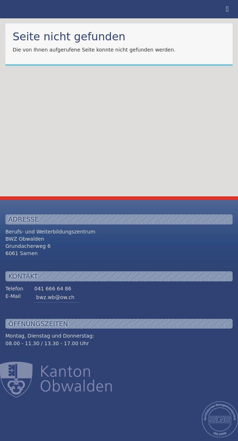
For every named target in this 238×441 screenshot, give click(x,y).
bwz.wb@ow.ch (55, 297)
